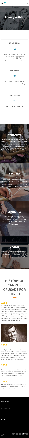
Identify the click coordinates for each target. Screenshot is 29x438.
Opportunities (4, 411)
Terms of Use (4, 423)
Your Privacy (4, 425)
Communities (4, 404)
